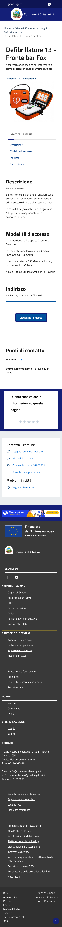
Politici (11, 613)
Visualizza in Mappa (31, 318)
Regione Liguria (13, 4)
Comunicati (14, 708)
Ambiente (13, 677)
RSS (5, 893)
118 (20, 359)
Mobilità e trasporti (18, 656)
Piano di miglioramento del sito (14, 917)
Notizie (12, 703)
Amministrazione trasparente (24, 826)
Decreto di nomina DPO (21, 866)
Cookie (7, 905)
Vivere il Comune (25, 28)
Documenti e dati (17, 624)
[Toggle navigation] (7, 14)
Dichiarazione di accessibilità (24, 847)
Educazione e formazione (22, 671)
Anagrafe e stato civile (20, 640)
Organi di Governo (18, 592)
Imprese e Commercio (20, 650)
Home (7, 28)
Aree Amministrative (19, 598)
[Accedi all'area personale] (49, 4)
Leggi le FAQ (14, 804)
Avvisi (11, 714)
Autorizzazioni (16, 687)
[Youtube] (16, 577)
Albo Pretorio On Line (20, 831)
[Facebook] (8, 577)
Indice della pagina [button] (21, 134)
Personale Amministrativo (22, 619)
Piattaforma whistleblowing (23, 841)
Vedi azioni (30, 79)
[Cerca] (55, 14)
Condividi (14, 79)
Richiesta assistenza (19, 810)
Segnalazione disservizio (21, 799)
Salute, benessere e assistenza (25, 682)
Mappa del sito (11, 909)
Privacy (7, 901)
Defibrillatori (11, 32)
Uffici (10, 603)
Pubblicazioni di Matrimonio (23, 836)
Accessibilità (10, 897)
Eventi (11, 734)
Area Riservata (46, 901)
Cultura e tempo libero (20, 645)
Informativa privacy (18, 852)
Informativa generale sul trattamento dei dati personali (31, 859)
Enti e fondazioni (17, 608)
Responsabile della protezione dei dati (29, 871)
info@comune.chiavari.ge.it (25, 771)
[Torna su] (56, 921)
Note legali (14, 877)
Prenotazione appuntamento (24, 794)
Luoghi (43, 28)
